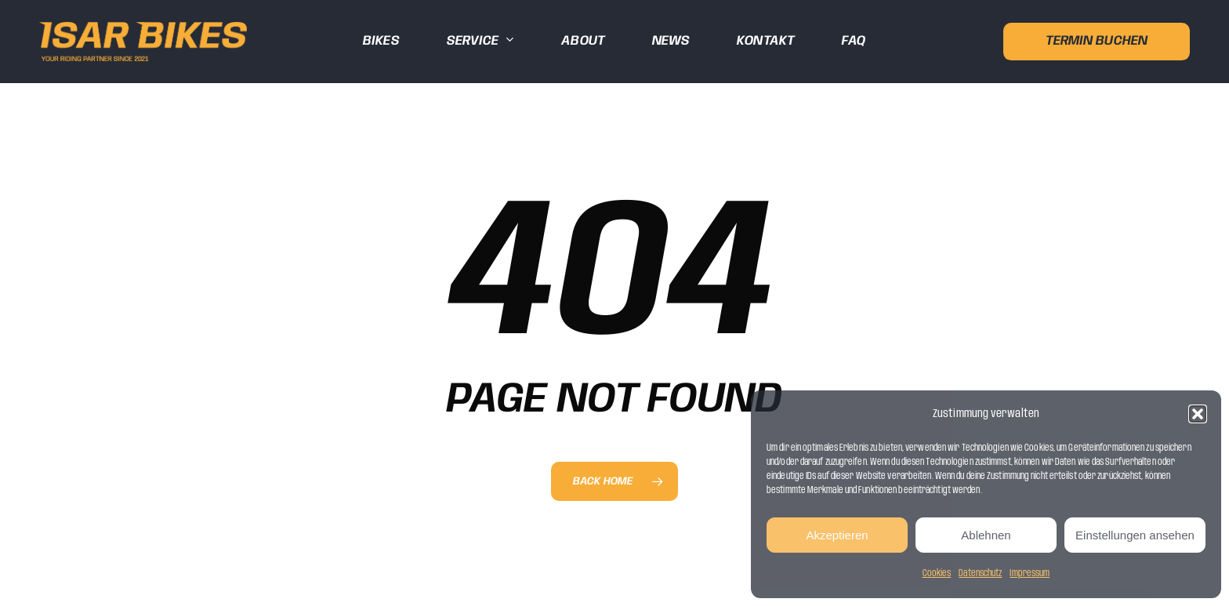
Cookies (937, 573)
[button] (1197, 414)
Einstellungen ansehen (1135, 535)
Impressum (1030, 573)
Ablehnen (985, 535)
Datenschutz (980, 573)
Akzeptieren (837, 535)
